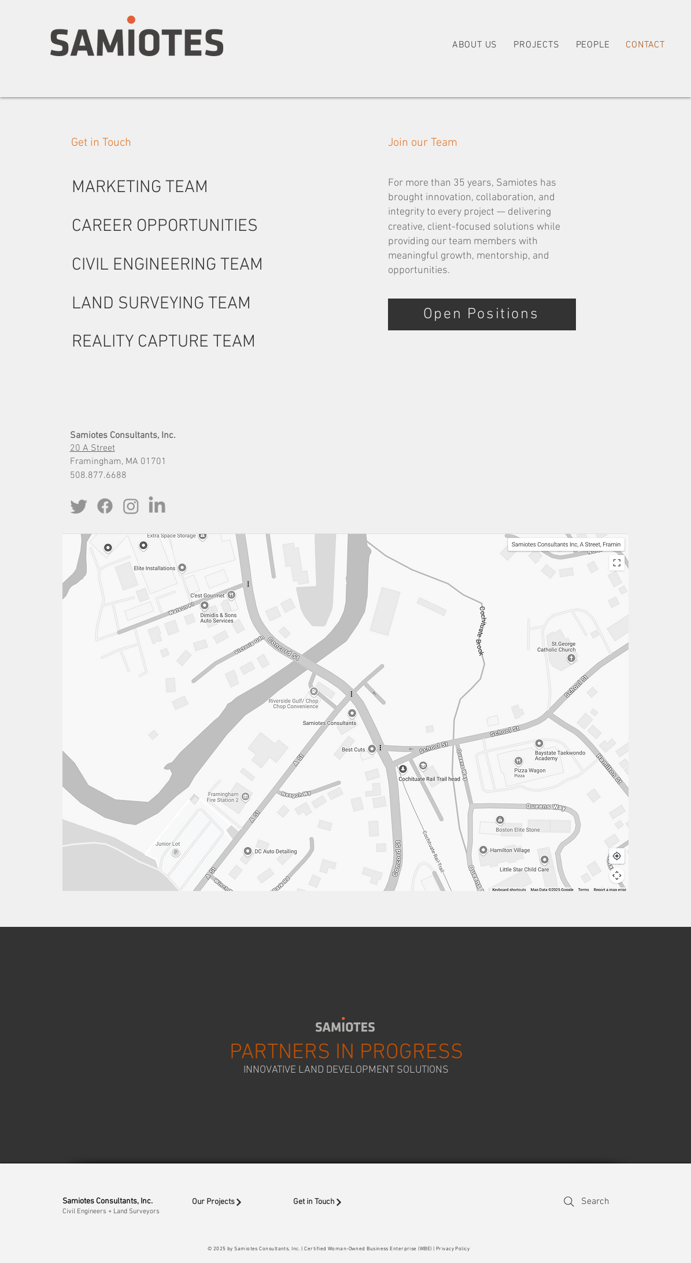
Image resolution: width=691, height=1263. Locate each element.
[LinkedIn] (157, 506)
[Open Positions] (482, 314)
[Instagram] (131, 506)
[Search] (586, 1202)
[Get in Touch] (334, 1202)
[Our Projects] (234, 1202)
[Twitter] (79, 506)
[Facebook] (105, 506)
